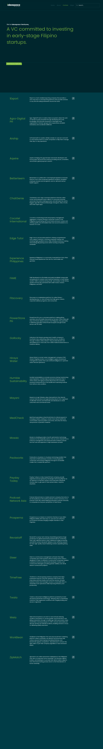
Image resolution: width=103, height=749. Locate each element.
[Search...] (88, 5)
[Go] (86, 98)
